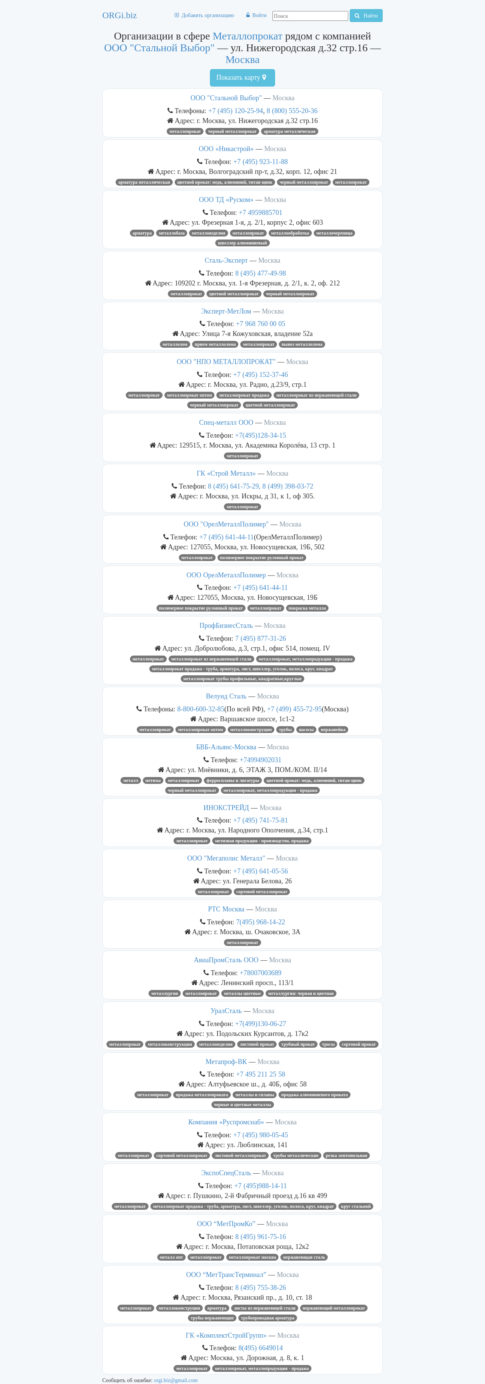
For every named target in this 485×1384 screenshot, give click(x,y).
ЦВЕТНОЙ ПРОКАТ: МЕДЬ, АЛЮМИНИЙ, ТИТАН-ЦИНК (224, 182)
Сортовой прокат (359, 1044)
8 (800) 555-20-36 (292, 110)
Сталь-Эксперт (226, 260)
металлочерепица (334, 233)
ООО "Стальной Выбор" (159, 47)
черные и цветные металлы (242, 1104)
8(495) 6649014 (260, 1347)
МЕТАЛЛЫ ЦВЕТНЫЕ (242, 993)
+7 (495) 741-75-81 (260, 820)
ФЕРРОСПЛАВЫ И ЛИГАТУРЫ (233, 780)
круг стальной (356, 1206)
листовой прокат (257, 1044)
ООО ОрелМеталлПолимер (226, 575)
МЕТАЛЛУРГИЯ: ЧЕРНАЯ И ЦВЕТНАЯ (301, 993)
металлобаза (172, 233)
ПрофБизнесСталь (226, 625)
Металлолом (175, 344)
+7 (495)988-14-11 (260, 1185)
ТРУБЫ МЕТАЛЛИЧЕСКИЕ (296, 1155)
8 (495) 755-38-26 (260, 1287)
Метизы (153, 780)
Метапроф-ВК (226, 1061)
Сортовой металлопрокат (262, 891)
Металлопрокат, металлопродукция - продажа (306, 659)
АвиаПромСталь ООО (226, 960)
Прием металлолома (215, 344)
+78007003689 (261, 972)
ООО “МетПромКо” (226, 1223)
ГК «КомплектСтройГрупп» (226, 1335)
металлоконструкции (170, 1044)
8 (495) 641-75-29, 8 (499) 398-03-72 (260, 486)
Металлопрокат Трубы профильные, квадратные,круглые (242, 678)
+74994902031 (261, 759)
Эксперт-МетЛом (226, 311)
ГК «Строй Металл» (226, 473)
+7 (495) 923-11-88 (260, 161)
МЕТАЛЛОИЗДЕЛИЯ (208, 233)
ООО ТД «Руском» (226, 199)
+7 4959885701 (260, 212)
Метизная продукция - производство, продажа (261, 841)
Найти (366, 15)
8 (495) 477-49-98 (260, 273)
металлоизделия (216, 1044)
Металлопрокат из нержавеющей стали (316, 395)
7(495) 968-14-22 (260, 921)
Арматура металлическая (290, 131)
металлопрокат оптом (189, 395)
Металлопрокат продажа (244, 395)
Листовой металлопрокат (240, 1155)
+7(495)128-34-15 (260, 435)
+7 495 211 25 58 (260, 1074)
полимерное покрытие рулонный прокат (262, 557)
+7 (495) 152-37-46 (260, 374)
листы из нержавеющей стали (265, 1308)
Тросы (328, 1044)
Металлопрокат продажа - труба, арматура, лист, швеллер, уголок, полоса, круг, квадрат (242, 669)
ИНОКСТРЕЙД (226, 807)
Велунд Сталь (226, 696)
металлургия (164, 993)
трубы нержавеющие (212, 1318)
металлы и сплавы (254, 1094)
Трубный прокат (298, 1044)
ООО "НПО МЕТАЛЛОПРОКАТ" (226, 361)
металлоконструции (251, 729)
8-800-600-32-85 (200, 708)
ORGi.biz (119, 15)
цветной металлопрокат (233, 294)
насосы (306, 729)
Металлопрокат (247, 35)
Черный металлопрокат (232, 131)
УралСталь (226, 1010)
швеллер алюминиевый (242, 243)
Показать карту (241, 77)
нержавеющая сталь (304, 1257)
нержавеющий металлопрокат (334, 1308)
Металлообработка (290, 233)
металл (130, 780)
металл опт (171, 1257)
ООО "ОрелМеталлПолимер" (226, 524)
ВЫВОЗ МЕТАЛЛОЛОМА (302, 344)
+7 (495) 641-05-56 (260, 871)
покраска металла (307, 608)
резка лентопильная (347, 1155)
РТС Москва (226, 909)
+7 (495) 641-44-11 (226, 537)
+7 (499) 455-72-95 (294, 708)
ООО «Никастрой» (226, 148)
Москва (242, 59)
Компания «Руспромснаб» (226, 1122)
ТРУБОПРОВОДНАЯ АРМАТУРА (267, 1318)
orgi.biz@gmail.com (175, 1380)
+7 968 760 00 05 (260, 323)
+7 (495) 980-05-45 (260, 1134)
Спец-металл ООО (226, 422)
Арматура (142, 233)
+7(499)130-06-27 (260, 1023)
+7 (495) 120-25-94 (235, 110)
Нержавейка (333, 729)
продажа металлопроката (202, 1094)
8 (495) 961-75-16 (260, 1236)
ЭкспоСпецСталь (226, 1173)
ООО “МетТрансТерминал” (226, 1274)
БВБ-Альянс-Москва (226, 747)
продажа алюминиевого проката (314, 1094)
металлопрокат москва (252, 1257)
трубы (285, 729)
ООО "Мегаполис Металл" (226, 858)
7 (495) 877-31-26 (260, 638)
